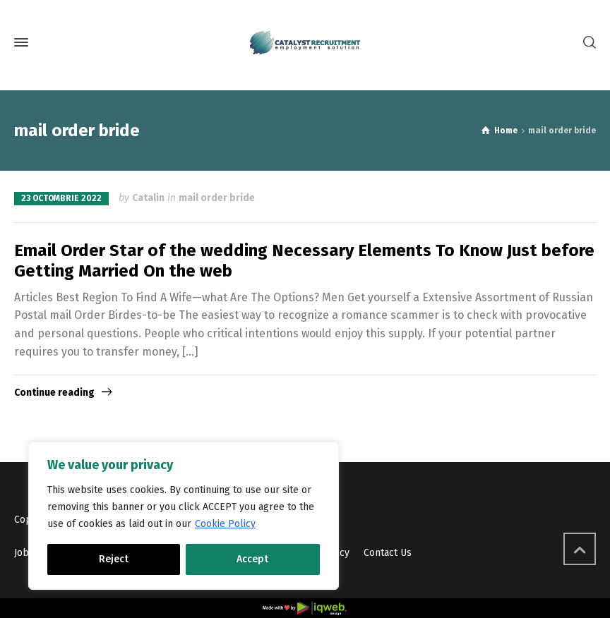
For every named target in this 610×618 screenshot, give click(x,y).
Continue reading (54, 393)
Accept (252, 559)
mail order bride (217, 198)
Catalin (148, 198)
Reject (113, 559)
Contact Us (388, 553)
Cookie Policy (225, 524)
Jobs (24, 553)
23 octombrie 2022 (61, 198)
